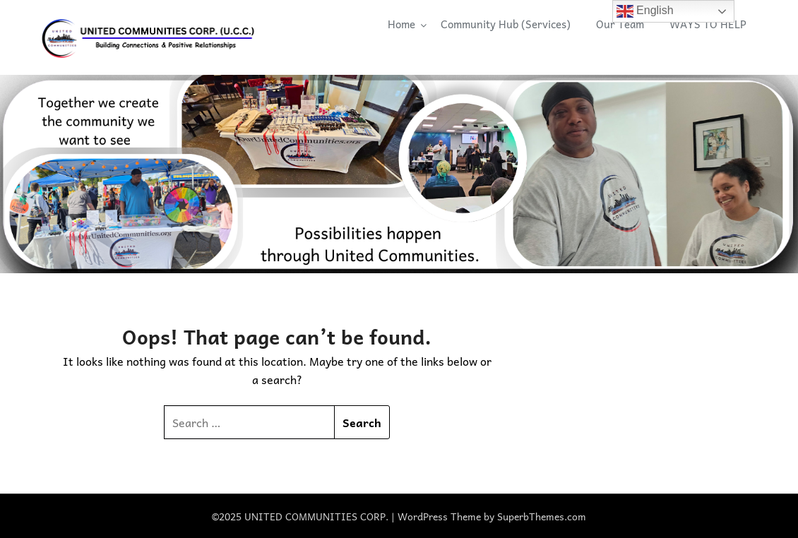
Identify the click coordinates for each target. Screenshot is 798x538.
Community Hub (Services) (506, 24)
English (645, 11)
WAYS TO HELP (707, 24)
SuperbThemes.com (541, 516)
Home (401, 24)
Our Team (620, 24)
